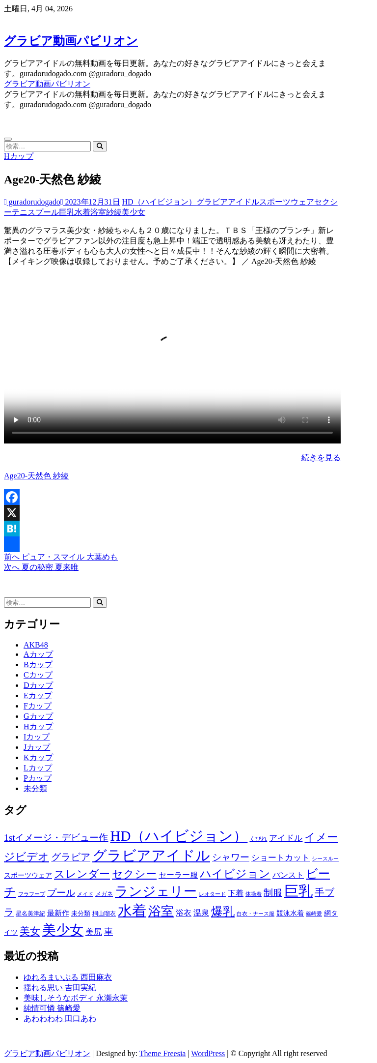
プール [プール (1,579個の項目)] (61, 892)
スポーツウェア (286, 202)
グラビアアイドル (227, 202)
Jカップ (37, 747)
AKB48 (36, 645)
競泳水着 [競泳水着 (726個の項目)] (290, 913)
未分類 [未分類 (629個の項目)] (80, 913)
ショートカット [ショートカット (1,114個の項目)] (280, 857)
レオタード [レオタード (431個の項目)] (212, 894)
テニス (23, 212)
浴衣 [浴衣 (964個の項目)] (183, 913)
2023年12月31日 (90, 202)
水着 (82, 212)
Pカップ (38, 778)
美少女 (133, 212)
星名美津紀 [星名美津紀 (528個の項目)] (30, 913)
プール (47, 212)
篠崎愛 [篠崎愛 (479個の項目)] (314, 913)
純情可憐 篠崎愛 (52, 1008)
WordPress (208, 1053)
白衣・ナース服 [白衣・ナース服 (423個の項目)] (255, 913)
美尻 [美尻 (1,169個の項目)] (93, 932)
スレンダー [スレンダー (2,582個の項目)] (82, 874)
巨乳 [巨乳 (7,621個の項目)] (298, 891)
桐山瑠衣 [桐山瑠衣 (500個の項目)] (104, 914)
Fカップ (38, 706)
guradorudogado (32, 202)
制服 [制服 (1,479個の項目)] (273, 892)
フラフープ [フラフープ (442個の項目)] (31, 894)
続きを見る (321, 457)
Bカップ (38, 664)
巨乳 (67, 212)
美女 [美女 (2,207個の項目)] (30, 931)
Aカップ (38, 654)
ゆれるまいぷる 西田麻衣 (68, 977)
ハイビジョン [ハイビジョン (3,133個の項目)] (235, 873)
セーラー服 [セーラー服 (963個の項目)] (178, 875)
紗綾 (114, 212)
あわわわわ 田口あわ (60, 1018)
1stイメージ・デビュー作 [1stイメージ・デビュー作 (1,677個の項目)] (56, 837)
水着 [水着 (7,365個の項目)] (132, 910)
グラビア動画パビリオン (71, 40)
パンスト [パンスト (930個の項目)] (288, 875)
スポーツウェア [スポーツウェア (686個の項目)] (28, 875)
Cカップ (38, 675)
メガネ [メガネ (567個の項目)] (104, 893)
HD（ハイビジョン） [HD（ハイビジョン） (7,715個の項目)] (178, 836)
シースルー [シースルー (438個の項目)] (325, 858)
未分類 (35, 788)
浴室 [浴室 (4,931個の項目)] (161, 911)
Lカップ (38, 768)
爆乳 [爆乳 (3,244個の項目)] (223, 911)
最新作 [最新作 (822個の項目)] (58, 913)
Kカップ (38, 757)
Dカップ (38, 685)
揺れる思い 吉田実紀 (60, 987)
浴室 (98, 212)
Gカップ (38, 716)
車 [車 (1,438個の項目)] (108, 932)
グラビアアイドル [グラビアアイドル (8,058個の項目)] (151, 855)
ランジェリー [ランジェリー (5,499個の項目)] (156, 891)
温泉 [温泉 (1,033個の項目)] (201, 913)
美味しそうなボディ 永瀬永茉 (76, 998)
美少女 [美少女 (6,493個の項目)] (62, 930)
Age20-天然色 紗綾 (36, 476)
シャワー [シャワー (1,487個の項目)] (230, 857)
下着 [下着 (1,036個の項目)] (235, 893)
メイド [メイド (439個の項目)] (85, 894)
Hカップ (18, 156)
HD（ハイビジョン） (159, 202)
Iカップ (37, 737)
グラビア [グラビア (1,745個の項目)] (70, 857)
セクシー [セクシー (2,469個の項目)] (134, 874)
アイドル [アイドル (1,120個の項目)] (285, 838)
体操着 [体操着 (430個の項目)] (253, 894)
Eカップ (38, 695)
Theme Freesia (162, 1053)
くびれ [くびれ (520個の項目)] (258, 838)
